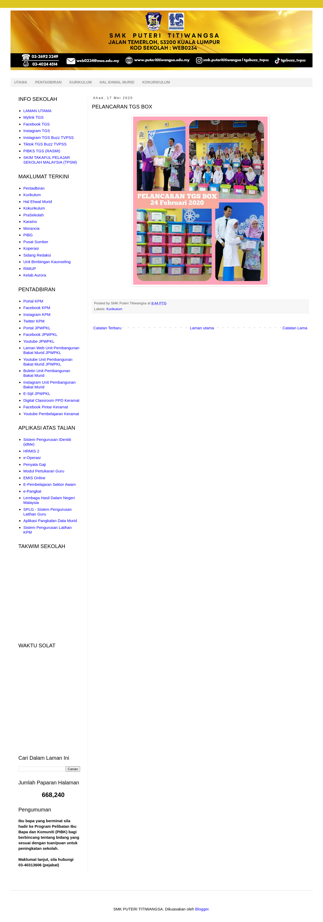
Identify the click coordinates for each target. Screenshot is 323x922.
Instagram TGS (36, 130)
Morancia (31, 228)
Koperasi (31, 248)
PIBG (28, 235)
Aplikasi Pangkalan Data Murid (50, 520)
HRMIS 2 (31, 451)
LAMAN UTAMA (37, 110)
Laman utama (202, 328)
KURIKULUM (80, 82)
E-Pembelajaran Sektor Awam (49, 484)
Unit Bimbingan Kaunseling (47, 261)
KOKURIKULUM (156, 82)
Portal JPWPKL (36, 328)
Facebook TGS (36, 124)
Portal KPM (33, 301)
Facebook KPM (36, 307)
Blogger (202, 909)
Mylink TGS (33, 117)
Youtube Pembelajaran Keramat (51, 413)
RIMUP (29, 268)
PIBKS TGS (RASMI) (41, 151)
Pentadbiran (34, 188)
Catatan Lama (295, 328)
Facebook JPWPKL (40, 334)
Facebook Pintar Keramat (45, 407)
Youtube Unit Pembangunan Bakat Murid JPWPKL (47, 361)
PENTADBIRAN (48, 82)
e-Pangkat (32, 491)
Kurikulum (114, 309)
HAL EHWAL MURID (117, 82)
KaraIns (30, 221)
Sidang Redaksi (37, 255)
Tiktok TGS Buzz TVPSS (45, 144)
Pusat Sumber (35, 241)
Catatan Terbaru (107, 328)
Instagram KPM (36, 314)
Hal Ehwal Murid (37, 201)
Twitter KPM (34, 321)
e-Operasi (32, 457)
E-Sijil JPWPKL (36, 393)
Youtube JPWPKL (39, 341)
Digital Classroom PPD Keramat (51, 400)
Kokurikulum (34, 208)
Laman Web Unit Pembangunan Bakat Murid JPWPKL (51, 350)
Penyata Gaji (34, 464)
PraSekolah (33, 215)
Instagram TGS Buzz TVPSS (48, 137)
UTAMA (20, 82)
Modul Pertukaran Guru (43, 471)
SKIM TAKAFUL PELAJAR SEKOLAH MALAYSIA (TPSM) (50, 159)
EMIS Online (34, 478)
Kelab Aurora (34, 275)
